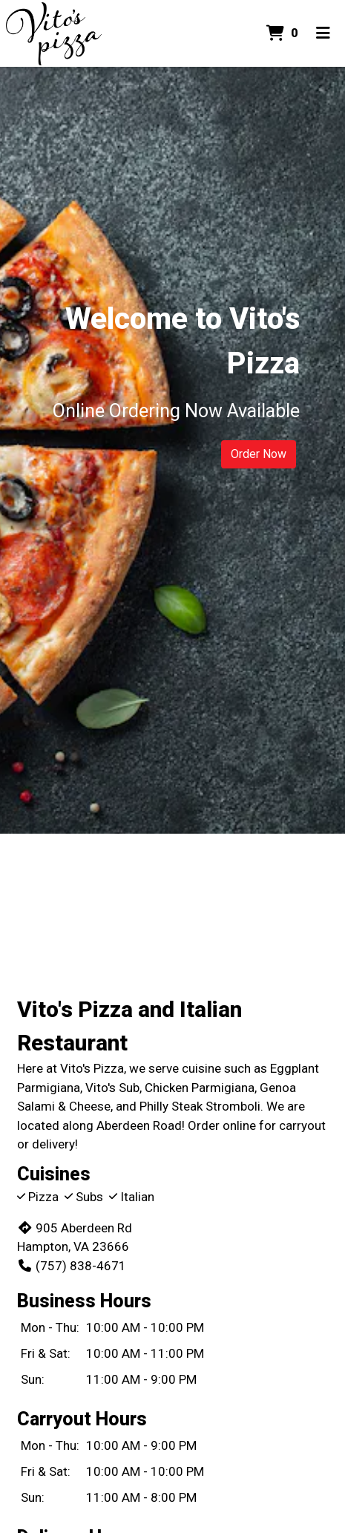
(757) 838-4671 (71, 1265)
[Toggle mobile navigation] (323, 33)
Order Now (258, 454)
